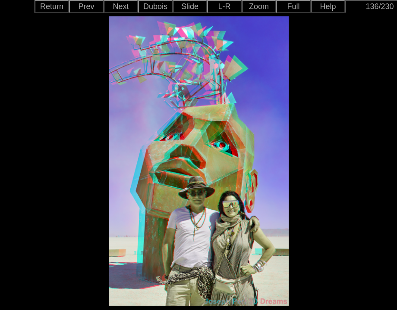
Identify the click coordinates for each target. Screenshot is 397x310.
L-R (224, 6)
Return (51, 6)
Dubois (155, 6)
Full (293, 6)
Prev (86, 6)
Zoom (259, 6)
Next (121, 6)
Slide (189, 6)
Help (328, 6)
